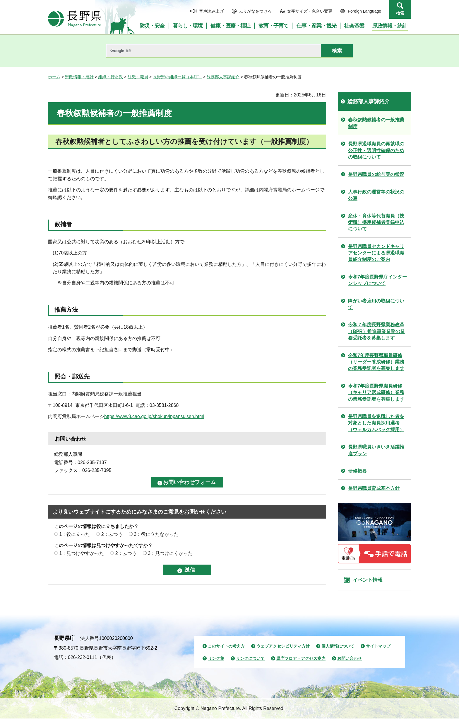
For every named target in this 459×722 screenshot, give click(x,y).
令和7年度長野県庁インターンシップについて (377, 280)
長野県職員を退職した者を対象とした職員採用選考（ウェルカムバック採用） (376, 423)
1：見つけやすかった (81, 553)
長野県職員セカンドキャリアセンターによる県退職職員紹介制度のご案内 (376, 253)
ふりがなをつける (255, 11)
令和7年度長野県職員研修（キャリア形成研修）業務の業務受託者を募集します (376, 392)
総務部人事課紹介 (223, 76)
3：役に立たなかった (156, 534)
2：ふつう (112, 534)
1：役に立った (74, 534)
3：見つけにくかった (170, 553)
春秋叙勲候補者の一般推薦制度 (376, 123)
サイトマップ (378, 649)
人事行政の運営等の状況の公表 (376, 195)
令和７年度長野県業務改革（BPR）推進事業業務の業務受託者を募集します (376, 331)
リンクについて (250, 662)
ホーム (54, 76)
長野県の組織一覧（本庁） (177, 76)
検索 (400, 13)
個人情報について (337, 649)
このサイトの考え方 (226, 649)
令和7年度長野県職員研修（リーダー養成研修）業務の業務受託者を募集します (376, 362)
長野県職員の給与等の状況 (376, 174)
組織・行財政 (110, 76)
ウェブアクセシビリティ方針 (283, 649)
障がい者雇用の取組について (376, 304)
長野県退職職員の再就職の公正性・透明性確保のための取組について (376, 150)
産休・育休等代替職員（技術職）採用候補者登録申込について (376, 222)
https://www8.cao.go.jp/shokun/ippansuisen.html (154, 416)
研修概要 (357, 470)
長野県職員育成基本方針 (374, 488)
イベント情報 (370, 581)
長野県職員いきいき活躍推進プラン (376, 450)
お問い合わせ (349, 662)
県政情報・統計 (79, 76)
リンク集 (216, 662)
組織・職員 (138, 76)
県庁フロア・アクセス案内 (301, 662)
